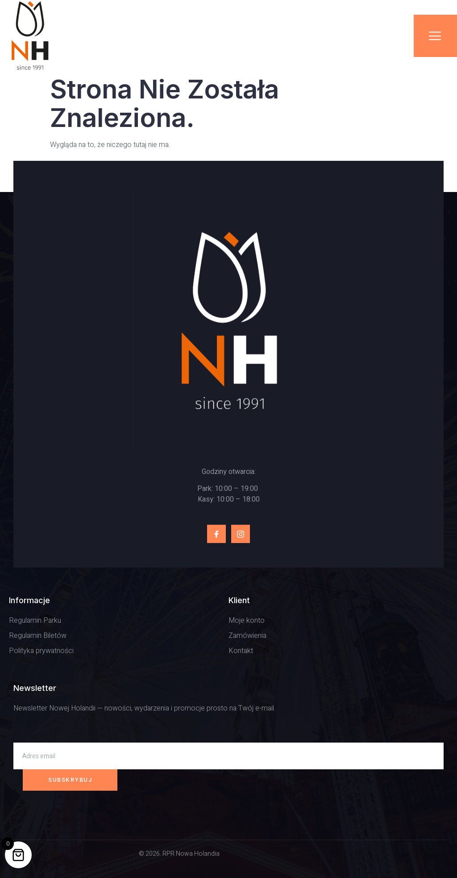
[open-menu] (435, 36)
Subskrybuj (70, 779)
